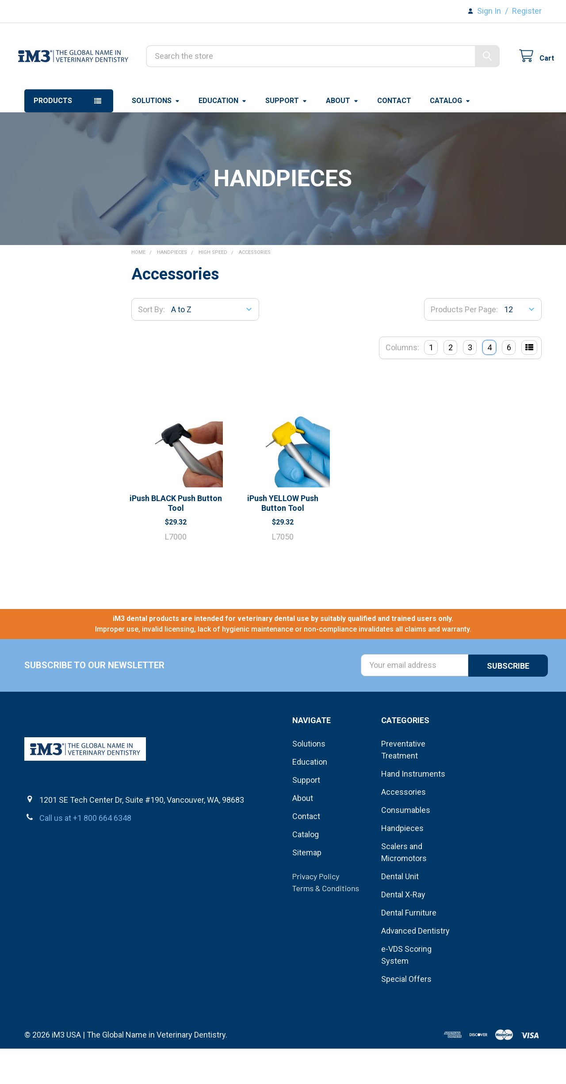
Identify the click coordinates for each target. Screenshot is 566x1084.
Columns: (402, 383)
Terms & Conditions (325, 923)
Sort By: (151, 345)
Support (286, 137)
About (342, 137)
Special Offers (406, 1014)
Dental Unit (400, 911)
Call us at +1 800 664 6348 (85, 853)
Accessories (403, 827)
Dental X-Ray (403, 930)
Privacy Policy (316, 911)
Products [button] (53, 137)
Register (527, 10)
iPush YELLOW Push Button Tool (282, 539)
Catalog (450, 137)
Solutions (156, 137)
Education (223, 137)
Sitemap (306, 887)
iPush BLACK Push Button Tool (176, 539)
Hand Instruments (413, 809)
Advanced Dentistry (415, 966)
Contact (394, 137)
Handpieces (402, 863)
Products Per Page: (464, 345)
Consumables (405, 845)
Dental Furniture (408, 948)
